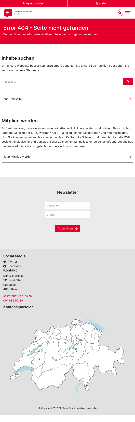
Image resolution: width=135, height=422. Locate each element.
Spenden (101, 3)
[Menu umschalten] (127, 12)
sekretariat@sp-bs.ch (17, 296)
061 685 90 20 (13, 300)
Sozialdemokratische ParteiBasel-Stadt (23, 13)
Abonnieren (65, 228)
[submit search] (127, 81)
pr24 (94, 408)
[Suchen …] (61, 81)
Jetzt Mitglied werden (17, 156)
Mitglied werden (33, 3)
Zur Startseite (12, 99)
